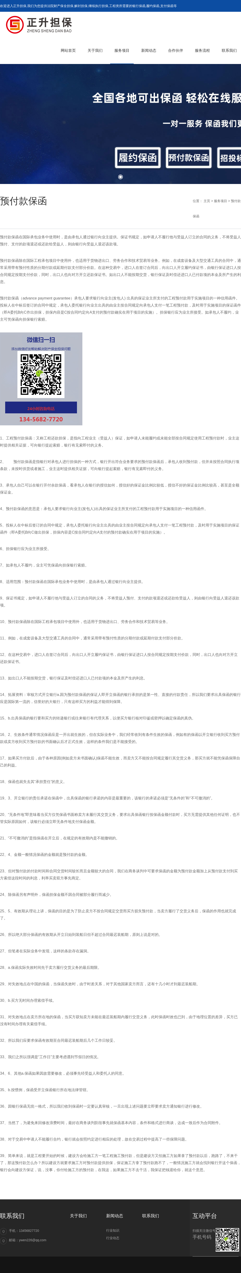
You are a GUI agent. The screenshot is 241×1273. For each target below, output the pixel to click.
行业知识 (112, 1230)
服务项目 (220, 201)
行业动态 (112, 1238)
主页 (207, 201)
